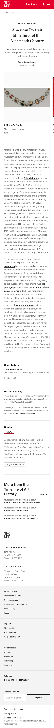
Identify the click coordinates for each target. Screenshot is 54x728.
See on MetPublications (25, 414)
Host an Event (10, 632)
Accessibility (9, 609)
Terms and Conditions (13, 709)
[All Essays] (10, 12)
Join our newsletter (12, 691)
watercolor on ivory (25, 305)
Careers (7, 652)
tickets (34, 4)
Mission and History (12, 596)
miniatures (9, 266)
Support (7, 624)
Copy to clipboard (14, 464)
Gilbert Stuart (31, 178)
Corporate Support (12, 637)
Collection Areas (11, 600)
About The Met (10, 591)
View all (44, 495)
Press (6, 613)
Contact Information (12, 718)
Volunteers (8, 656)
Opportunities (10, 648)
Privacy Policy (10, 713)
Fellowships (9, 661)
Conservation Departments (15, 604)
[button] (43, 4)
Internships (9, 665)
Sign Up (38, 698)
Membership (9, 628)
